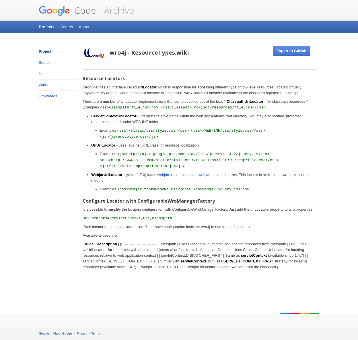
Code (67, 10)
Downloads (48, 96)
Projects (47, 27)
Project (45, 51)
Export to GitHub (291, 51)
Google (44, 333)
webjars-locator (211, 175)
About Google (62, 333)
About (84, 27)
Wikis (43, 85)
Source (44, 62)
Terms (96, 333)
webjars (163, 175)
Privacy (82, 333)
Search (66, 27)
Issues (44, 74)
